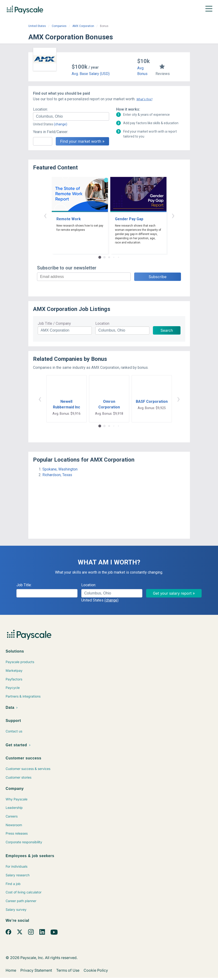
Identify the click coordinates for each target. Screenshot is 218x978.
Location (102, 323)
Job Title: (24, 585)
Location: (40, 109)
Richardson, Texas (57, 475)
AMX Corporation (83, 26)
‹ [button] (45, 215)
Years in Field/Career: (50, 132)
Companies (59, 26)
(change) (60, 124)
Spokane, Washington (60, 469)
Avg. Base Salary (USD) (91, 73)
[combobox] (71, 116)
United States (37, 26)
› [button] (173, 215)
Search (166, 330)
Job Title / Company (54, 323)
